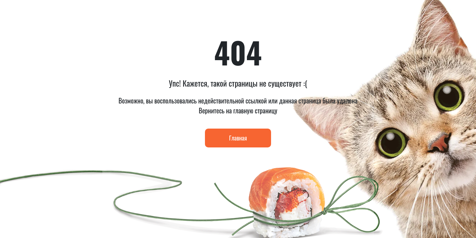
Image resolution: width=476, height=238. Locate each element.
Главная (238, 138)
